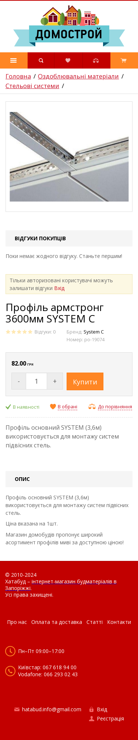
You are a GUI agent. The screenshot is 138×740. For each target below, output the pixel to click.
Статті (94, 621)
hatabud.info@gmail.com (51, 709)
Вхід (59, 288)
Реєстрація (110, 718)
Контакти (119, 621)
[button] (14, 60)
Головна (18, 76)
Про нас (17, 621)
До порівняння (115, 407)
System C (94, 332)
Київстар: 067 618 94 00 (47, 667)
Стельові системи (32, 86)
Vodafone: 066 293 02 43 (48, 674)
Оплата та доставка (56, 621)
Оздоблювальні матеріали (78, 76)
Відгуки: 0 (45, 332)
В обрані (67, 407)
